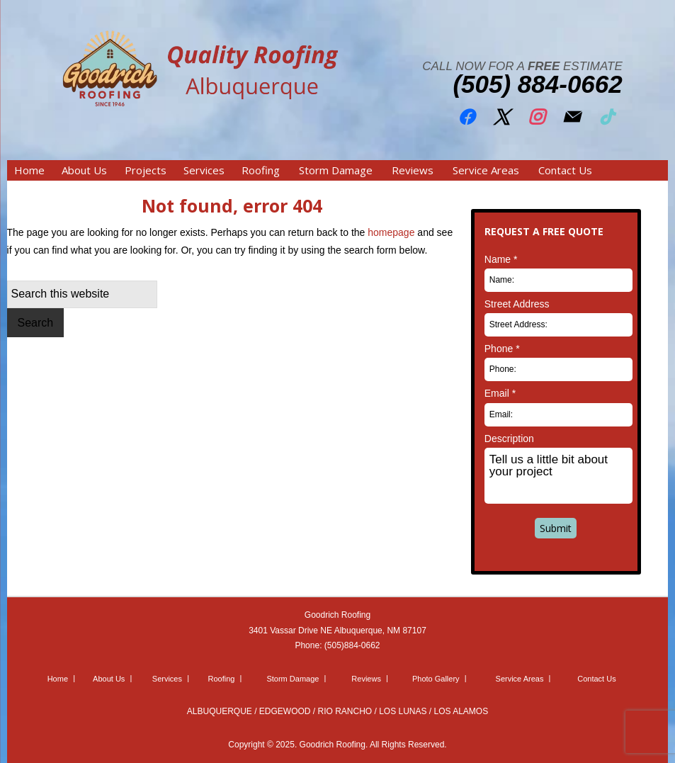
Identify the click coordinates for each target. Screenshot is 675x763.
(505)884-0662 (352, 645)
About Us (109, 678)
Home (57, 678)
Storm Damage (292, 678)
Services (167, 678)
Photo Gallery (436, 678)
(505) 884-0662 (537, 84)
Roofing (221, 678)
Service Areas (520, 678)
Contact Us (596, 678)
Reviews (366, 678)
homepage (391, 232)
